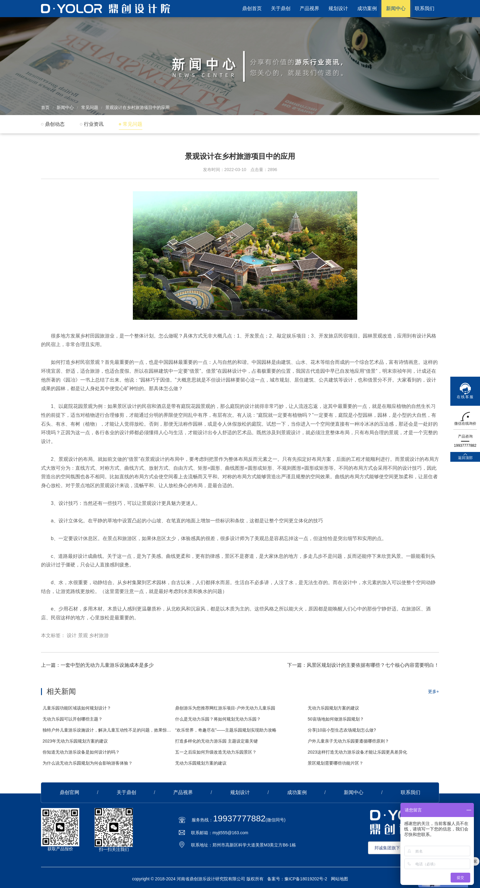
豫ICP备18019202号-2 (305, 878)
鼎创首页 (252, 8)
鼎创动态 (55, 124)
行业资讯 (93, 124)
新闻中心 (396, 8)
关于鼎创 (281, 8)
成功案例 (367, 8)
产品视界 (309, 8)
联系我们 (424, 8)
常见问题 (89, 107)
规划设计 (338, 8)
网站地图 (339, 878)
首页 (45, 107)
